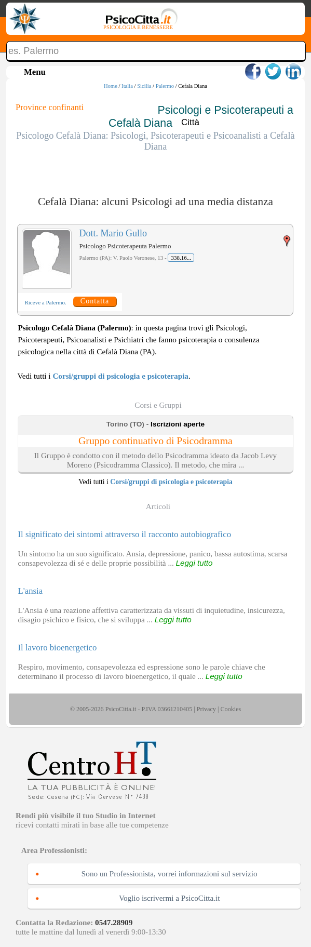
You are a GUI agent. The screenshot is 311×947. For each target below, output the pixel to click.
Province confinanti (50, 107)
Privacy (206, 709)
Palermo (165, 86)
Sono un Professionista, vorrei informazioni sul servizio (170, 873)
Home (110, 86)
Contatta (94, 301)
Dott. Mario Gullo (113, 233)
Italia (127, 86)
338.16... (181, 258)
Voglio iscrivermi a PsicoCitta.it (169, 897)
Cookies (230, 709)
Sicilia (144, 86)
